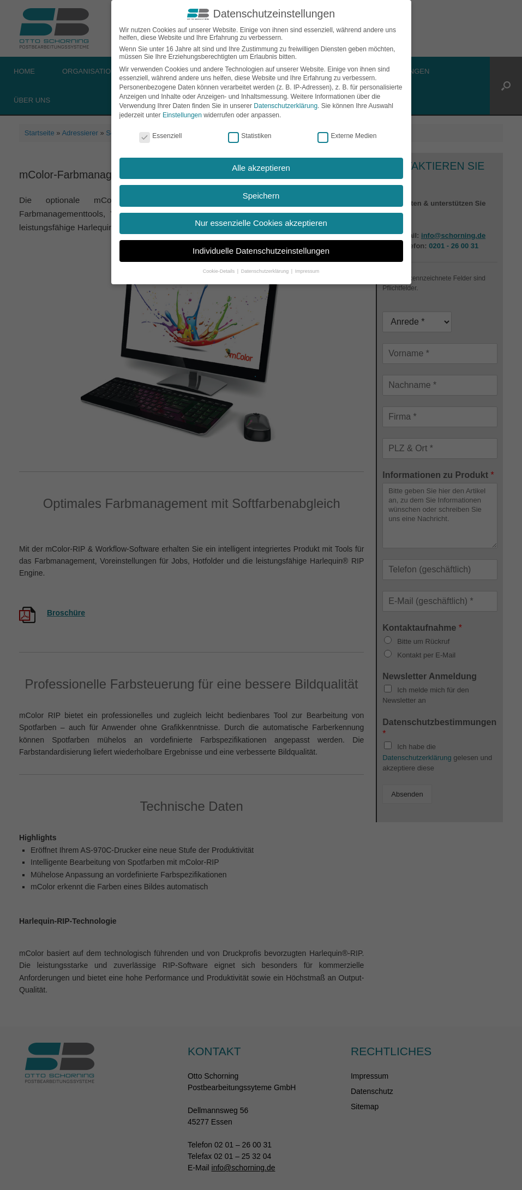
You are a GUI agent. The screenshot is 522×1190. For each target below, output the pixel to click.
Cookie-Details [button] (219, 271)
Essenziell (160, 136)
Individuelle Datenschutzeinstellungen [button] (261, 250)
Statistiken (249, 136)
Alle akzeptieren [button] (261, 167)
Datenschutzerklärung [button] (265, 271)
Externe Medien (346, 136)
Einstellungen (182, 114)
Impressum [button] (307, 271)
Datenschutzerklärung (285, 106)
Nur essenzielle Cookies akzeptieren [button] (261, 223)
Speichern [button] (261, 195)
